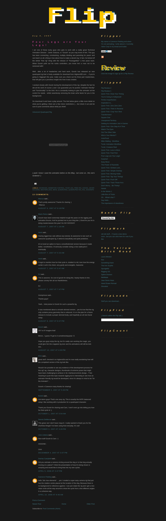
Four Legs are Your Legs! (60, 44)
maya (55, 190)
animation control (56, 188)
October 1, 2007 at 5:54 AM (52, 414)
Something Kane (107, 263)
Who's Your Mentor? (108, 135)
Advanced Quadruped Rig (42, 112)
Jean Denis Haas (107, 280)
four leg (69, 188)
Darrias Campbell (44, 459)
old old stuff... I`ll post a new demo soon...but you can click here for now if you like (117, 236)
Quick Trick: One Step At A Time (113, 126)
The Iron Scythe (107, 266)
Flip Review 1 (106, 91)
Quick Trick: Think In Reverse (112, 109)
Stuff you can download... (110, 301)
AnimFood (105, 138)
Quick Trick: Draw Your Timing (112, 94)
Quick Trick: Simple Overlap (111, 171)
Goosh (40, 327)
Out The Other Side (108, 132)
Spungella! (105, 269)
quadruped (63, 190)
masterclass (46, 190)
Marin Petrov (43, 214)
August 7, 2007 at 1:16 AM (51, 227)
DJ (39, 274)
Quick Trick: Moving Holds (111, 174)
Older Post (91, 504)
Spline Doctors (106, 275)
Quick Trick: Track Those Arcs (112, 183)
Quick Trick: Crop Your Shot (111, 112)
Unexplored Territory (108, 120)
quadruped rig (74, 190)
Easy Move (105, 162)
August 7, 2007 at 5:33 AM (51, 253)
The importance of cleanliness (112, 203)
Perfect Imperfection (108, 100)
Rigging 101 (105, 272)
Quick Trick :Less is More (110, 150)
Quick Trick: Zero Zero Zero (111, 106)
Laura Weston (106, 257)
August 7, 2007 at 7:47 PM (51, 289)
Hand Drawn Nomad (108, 283)
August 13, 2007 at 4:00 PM (51, 350)
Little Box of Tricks (108, 194)
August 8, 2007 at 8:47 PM (51, 321)
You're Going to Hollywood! (111, 97)
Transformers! (106, 115)
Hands (103, 188)
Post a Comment (38, 500)
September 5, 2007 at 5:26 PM (53, 390)
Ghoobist (104, 286)
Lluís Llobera (43, 435)
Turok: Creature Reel (109, 147)
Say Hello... (105, 200)
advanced (43, 188)
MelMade (104, 277)
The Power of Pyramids (110, 165)
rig (83, 190)
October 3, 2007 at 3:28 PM (52, 429)
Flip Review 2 (106, 88)
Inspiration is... (106, 103)
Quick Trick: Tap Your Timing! (112, 177)
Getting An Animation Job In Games (114, 123)
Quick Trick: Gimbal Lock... (111, 168)
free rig (77, 188)
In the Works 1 (106, 191)
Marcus (41, 199)
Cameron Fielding (45, 477)
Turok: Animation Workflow (111, 144)
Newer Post (36, 504)
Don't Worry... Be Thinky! (110, 186)
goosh (85, 188)
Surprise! (104, 159)
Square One (105, 117)
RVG (40, 356)
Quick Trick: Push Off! (109, 180)
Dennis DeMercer (44, 419)
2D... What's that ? (108, 197)
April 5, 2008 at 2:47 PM (50, 471)
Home (64, 504)
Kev (102, 260)
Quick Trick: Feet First (109, 153)
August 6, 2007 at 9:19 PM (51, 208)
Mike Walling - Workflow (110, 141)
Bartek (40, 396)
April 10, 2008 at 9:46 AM (50, 495)
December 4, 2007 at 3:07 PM (52, 453)
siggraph (90, 190)
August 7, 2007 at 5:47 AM (51, 268)
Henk (40, 232)
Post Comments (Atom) (51, 509)
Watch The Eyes (107, 129)
